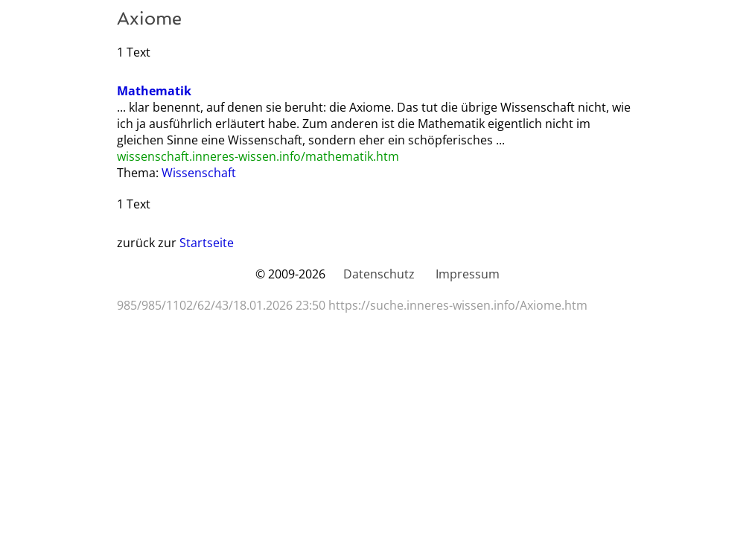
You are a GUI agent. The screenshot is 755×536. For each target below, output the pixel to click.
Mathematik (154, 91)
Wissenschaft (199, 173)
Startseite (206, 242)
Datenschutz (379, 274)
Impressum (468, 274)
